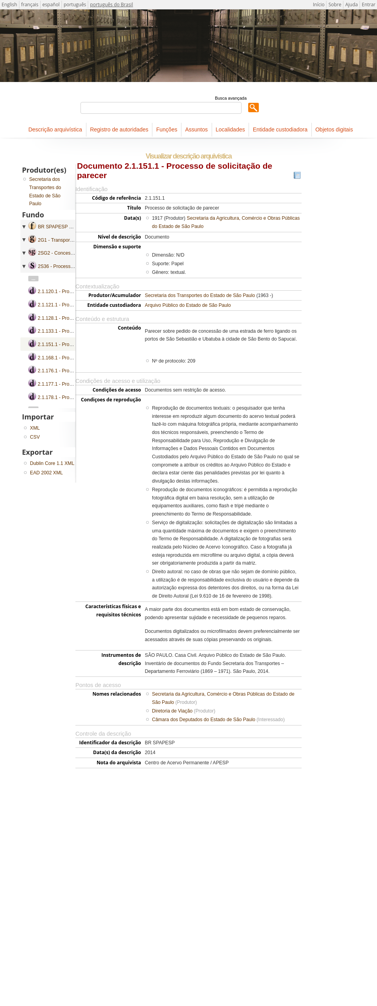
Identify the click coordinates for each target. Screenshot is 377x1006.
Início (319, 4)
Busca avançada (231, 98)
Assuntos (196, 129)
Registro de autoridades (119, 129)
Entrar (368, 4)
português (75, 4)
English (9, 4)
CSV (35, 437)
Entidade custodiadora (280, 129)
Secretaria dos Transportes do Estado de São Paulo (200, 295)
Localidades (230, 129)
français (29, 4)
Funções (167, 129)
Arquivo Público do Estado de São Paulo (188, 305)
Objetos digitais (334, 129)
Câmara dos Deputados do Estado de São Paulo (203, 719)
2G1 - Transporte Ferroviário (68, 240)
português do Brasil (111, 4)
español (51, 4)
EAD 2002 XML (46, 473)
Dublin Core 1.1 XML (52, 463)
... (33, 278)
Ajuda (351, 4)
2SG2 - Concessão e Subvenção (72, 253)
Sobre (334, 4)
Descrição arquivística (55, 129)
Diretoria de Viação (172, 711)
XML (35, 428)
